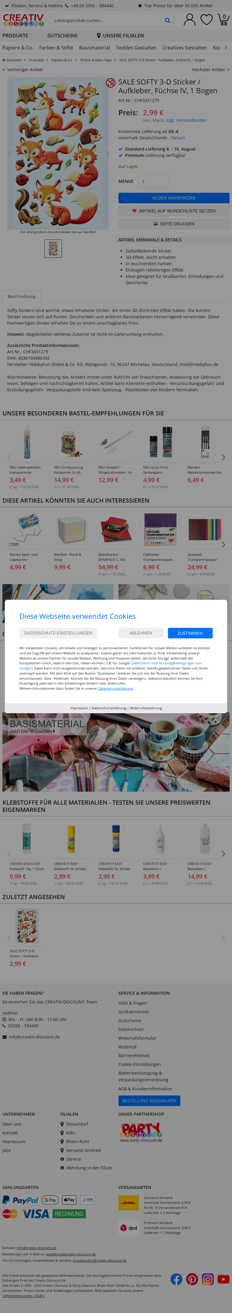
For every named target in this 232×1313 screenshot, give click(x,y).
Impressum (79, 708)
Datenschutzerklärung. (116, 688)
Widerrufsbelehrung (146, 708)
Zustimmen (190, 633)
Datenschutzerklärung (109, 708)
